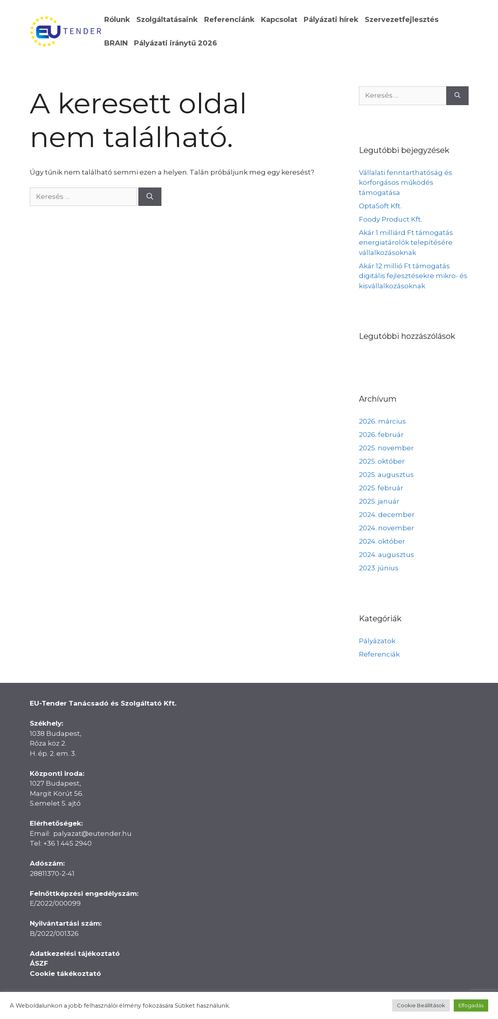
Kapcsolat (279, 19)
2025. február (381, 488)
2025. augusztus (386, 475)
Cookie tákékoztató (65, 973)
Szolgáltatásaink (167, 19)
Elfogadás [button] (471, 1005)
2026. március (382, 421)
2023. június (378, 568)
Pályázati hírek (331, 19)
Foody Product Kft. (390, 219)
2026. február (381, 435)
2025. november (386, 448)
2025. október (382, 461)
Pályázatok (377, 641)
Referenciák (379, 654)
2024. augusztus (386, 555)
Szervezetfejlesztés (401, 19)
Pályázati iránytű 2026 (175, 43)
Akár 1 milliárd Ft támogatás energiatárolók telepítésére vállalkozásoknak (406, 243)
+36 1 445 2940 (67, 843)
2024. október (382, 541)
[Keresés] (149, 196)
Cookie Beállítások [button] (421, 1005)
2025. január (379, 501)
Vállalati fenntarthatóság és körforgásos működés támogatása (405, 183)
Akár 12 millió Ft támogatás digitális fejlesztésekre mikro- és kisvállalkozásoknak (413, 276)
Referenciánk (229, 19)
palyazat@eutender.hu (92, 833)
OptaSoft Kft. (380, 206)
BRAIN (116, 43)
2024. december (387, 515)
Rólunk (117, 19)
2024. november (386, 528)
